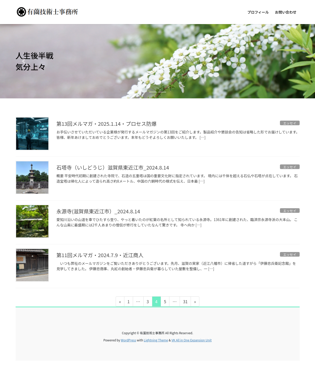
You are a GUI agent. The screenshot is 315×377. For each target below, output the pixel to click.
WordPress (128, 340)
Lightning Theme (156, 340)
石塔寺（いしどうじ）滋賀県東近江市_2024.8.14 (113, 167)
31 (185, 302)
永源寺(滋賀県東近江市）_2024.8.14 (98, 211)
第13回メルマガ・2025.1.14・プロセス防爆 (107, 123)
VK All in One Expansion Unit (191, 340)
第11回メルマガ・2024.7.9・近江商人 (100, 255)
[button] (23, 61)
